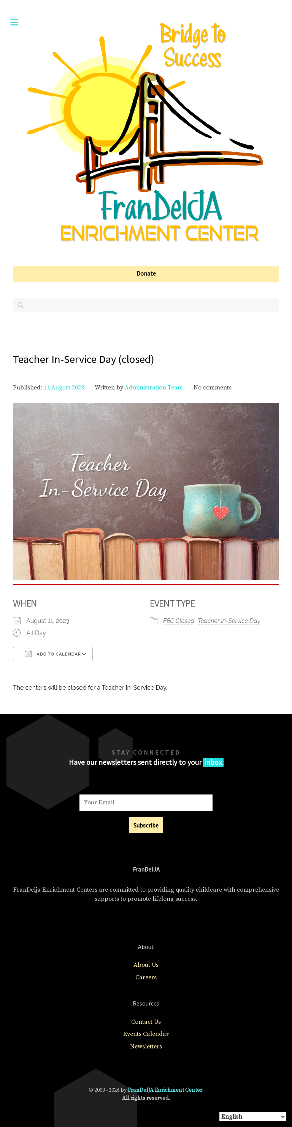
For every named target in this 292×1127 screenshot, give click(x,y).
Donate (146, 273)
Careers (146, 977)
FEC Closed (178, 620)
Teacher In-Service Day (229, 620)
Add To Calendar (53, 653)
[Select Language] (252, 1116)
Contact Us (146, 1022)
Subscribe (146, 825)
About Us (146, 965)
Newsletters (146, 1046)
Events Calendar (146, 1034)
